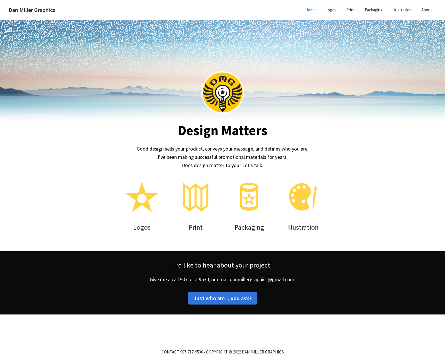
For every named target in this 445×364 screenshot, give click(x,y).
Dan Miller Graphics (32, 9)
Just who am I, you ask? (223, 298)
